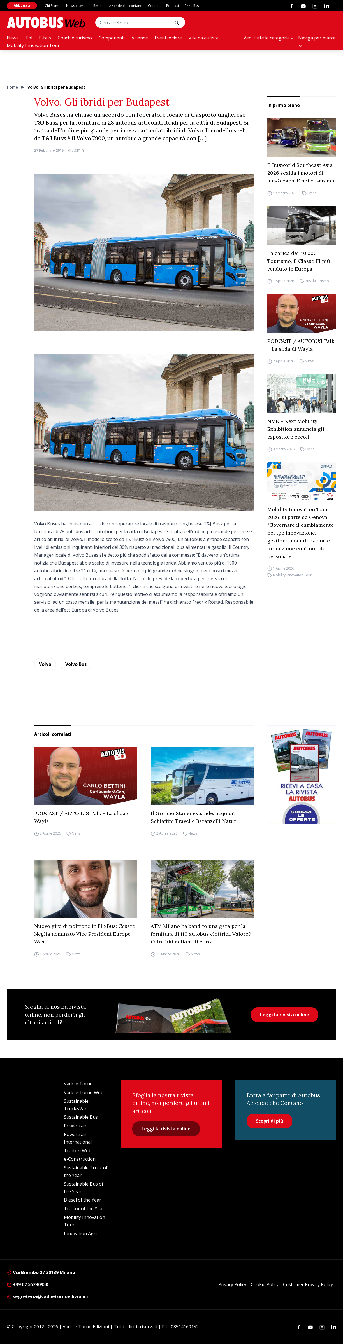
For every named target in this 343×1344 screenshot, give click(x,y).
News (12, 38)
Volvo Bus (76, 664)
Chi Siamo (53, 5)
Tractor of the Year (84, 1208)
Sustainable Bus (81, 1117)
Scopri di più (269, 1121)
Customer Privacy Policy (308, 1284)
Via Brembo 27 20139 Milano (41, 1272)
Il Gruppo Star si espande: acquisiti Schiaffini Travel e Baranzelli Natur (194, 817)
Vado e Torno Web (83, 1092)
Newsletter (74, 5)
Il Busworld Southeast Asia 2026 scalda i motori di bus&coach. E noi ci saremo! (301, 173)
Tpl (28, 38)
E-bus (45, 38)
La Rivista (96, 5)
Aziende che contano (125, 5)
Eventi (312, 193)
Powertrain (75, 1126)
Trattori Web (77, 1151)
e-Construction (80, 1159)
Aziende (139, 38)
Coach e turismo (75, 38)
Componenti (112, 38)
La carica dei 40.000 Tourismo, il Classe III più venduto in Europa (298, 261)
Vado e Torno (78, 1084)
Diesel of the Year (82, 1200)
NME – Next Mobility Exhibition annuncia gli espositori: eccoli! (295, 429)
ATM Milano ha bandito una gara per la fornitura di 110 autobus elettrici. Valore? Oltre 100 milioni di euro (201, 934)
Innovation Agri (80, 1233)
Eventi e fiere (168, 38)
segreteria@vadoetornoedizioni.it (48, 1296)
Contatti (154, 5)
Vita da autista (204, 38)
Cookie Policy (265, 1284)
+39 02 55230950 (27, 1284)
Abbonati (22, 5)
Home (12, 87)
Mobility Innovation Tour (33, 45)
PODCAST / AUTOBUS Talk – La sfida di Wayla (300, 345)
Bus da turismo (317, 281)
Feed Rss (192, 5)
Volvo (45, 664)
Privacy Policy (232, 1284)
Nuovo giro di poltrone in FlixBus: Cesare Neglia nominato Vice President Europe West (84, 934)
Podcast (172, 5)
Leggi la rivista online (284, 1014)
